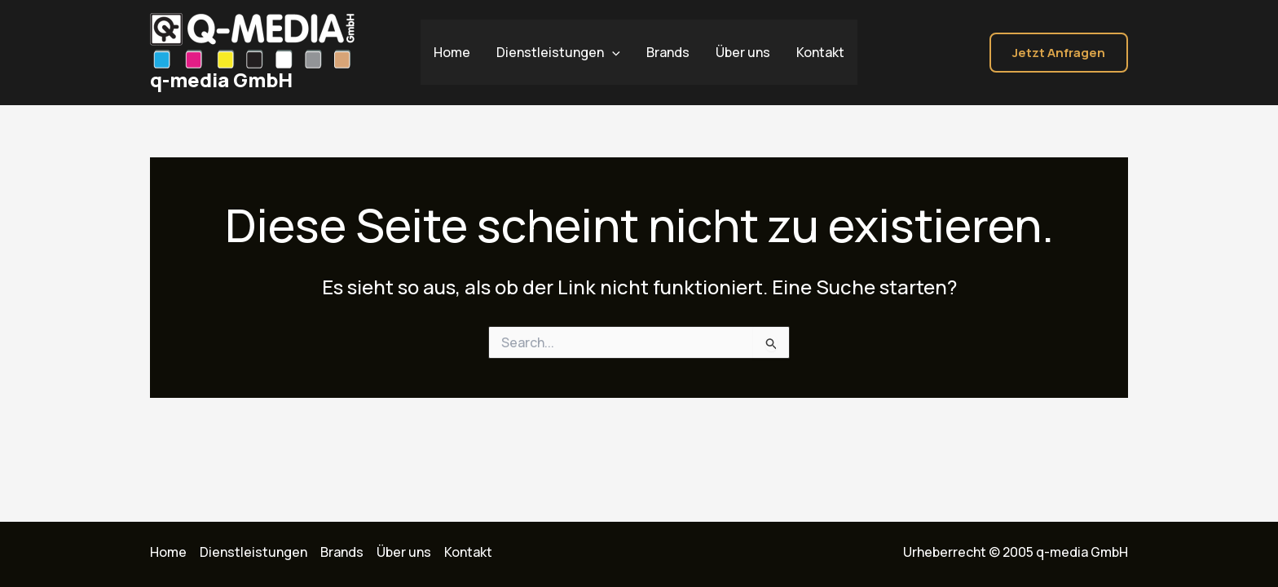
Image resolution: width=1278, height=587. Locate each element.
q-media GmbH (221, 79)
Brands (668, 52)
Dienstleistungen (558, 52)
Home (452, 52)
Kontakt (820, 52)
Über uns (743, 52)
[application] (612, 52)
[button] (1058, 53)
